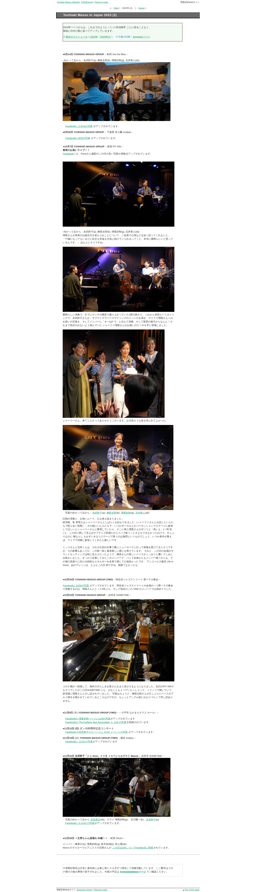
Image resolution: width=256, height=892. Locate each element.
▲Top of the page (191, 890)
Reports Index (101, 2)
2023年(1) (105, 36)
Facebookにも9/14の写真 (79, 126)
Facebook (68, 153)
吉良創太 (95, 819)
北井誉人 (140, 512)
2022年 (94, 36)
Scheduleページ (141, 36)
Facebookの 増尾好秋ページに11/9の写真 (87, 718)
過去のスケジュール (77, 36)
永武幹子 (97, 512)
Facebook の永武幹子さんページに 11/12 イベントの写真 (96, 732)
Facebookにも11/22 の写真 (80, 823)
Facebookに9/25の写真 (77, 138)
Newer (141, 8)
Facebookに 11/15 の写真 (79, 741)
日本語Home (87, 2)
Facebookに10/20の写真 (76, 585)
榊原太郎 (111, 512)
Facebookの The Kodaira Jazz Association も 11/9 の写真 (95, 722)
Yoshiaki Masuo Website (68, 2)
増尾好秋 (126, 512)
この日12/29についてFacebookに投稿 (132, 847)
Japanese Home (84, 890)
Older (116, 8)
